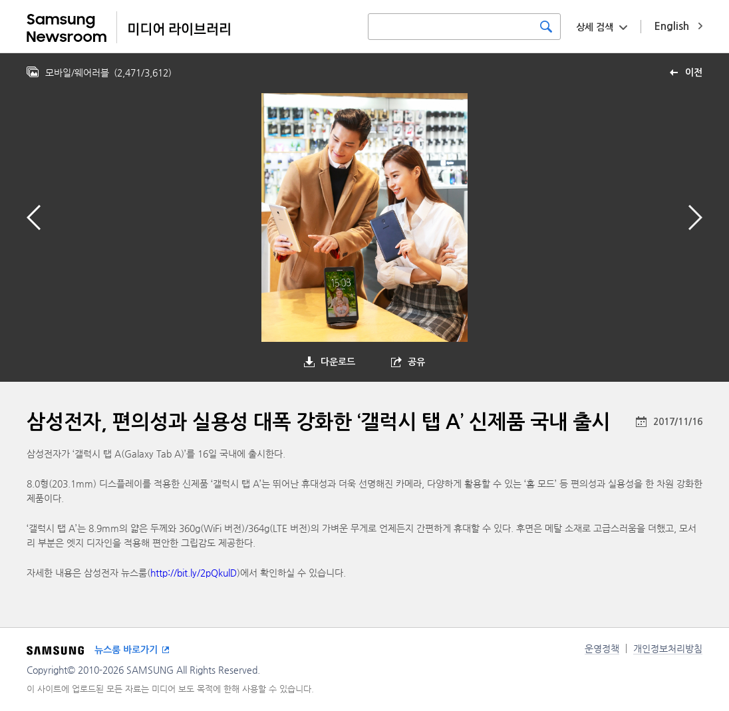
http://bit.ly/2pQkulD (193, 572)
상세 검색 (594, 27)
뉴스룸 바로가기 (126, 649)
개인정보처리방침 (667, 648)
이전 (693, 72)
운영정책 (602, 648)
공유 (416, 361)
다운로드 (338, 361)
